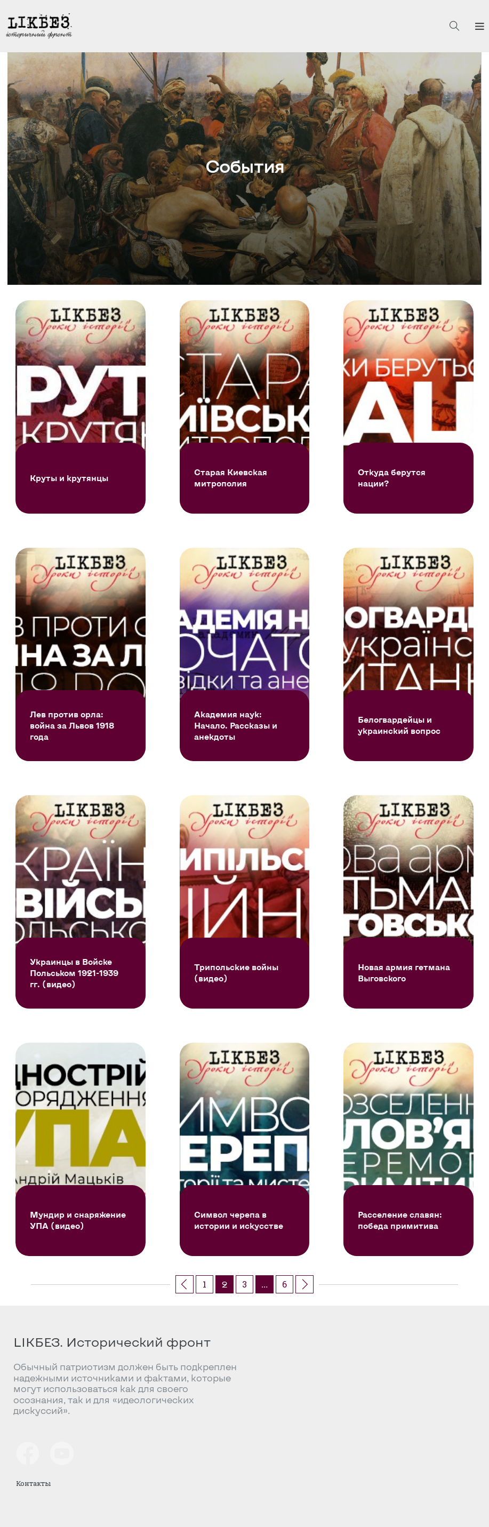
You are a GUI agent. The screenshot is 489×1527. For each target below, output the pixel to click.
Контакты (33, 1483)
